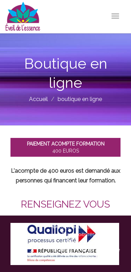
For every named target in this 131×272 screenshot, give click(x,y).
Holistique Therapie (94, 227)
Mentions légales (85, 242)
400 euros (65, 147)
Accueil (38, 99)
